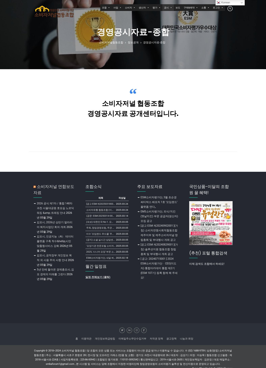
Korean (223, 3)
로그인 (218, 7)
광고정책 (171, 338)
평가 (157, 7)
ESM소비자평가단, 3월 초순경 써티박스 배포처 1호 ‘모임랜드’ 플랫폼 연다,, (159, 202)
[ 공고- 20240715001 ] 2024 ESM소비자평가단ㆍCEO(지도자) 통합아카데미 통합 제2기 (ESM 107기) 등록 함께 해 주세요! (159, 268)
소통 (205, 7)
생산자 (144, 7)
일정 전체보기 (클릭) (97, 277)
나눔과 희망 (186, 338)
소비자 (130, 7)
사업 (117, 7)
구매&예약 (191, 7)
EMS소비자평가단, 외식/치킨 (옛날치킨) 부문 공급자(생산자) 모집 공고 (159, 216)
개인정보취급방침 (105, 338)
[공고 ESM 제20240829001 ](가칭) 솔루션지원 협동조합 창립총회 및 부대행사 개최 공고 (159, 249)
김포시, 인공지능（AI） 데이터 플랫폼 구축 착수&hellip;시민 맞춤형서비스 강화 (55, 241)
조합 (106, 7)
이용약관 (86, 338)
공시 (168, 7)
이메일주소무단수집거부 (132, 338)
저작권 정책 (156, 338)
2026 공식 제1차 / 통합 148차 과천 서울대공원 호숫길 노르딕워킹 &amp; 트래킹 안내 (55, 208)
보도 (178, 7)
